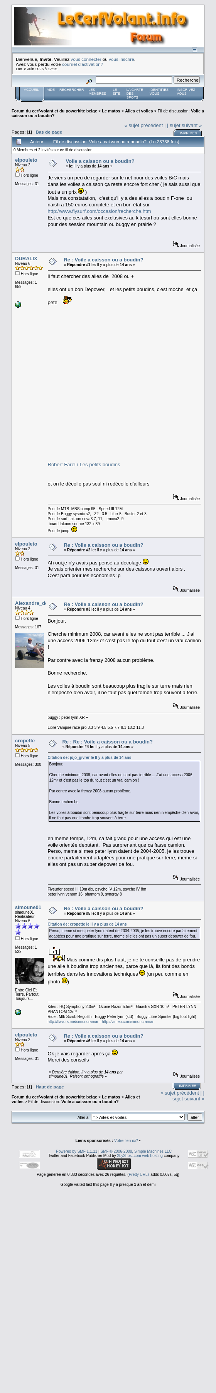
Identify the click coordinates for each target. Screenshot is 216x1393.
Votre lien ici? (126, 1141)
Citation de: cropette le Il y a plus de (87, 924)
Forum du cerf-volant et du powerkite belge (54, 111)
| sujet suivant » (184, 125)
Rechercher (71, 90)
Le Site (116, 91)
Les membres (97, 91)
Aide (51, 90)
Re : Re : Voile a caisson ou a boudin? (107, 742)
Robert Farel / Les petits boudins (84, 464)
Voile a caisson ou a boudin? (100, 161)
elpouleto (26, 160)
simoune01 (28, 907)
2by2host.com (129, 1156)
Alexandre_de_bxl (36, 603)
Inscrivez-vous (186, 91)
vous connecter (86, 59)
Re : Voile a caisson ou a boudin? (103, 260)
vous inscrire (121, 59)
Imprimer (188, 133)
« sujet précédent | (145, 125)
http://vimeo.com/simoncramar (128, 1022)
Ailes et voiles (139, 111)
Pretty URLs (139, 1174)
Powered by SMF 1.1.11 (76, 1151)
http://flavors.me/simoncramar (73, 1022)
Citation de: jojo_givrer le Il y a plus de (90, 757)
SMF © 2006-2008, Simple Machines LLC (136, 1151)
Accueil (31, 90)
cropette (25, 740)
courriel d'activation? (82, 64)
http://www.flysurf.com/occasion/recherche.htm (99, 211)
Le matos (111, 111)
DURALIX (26, 258)
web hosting (152, 1156)
